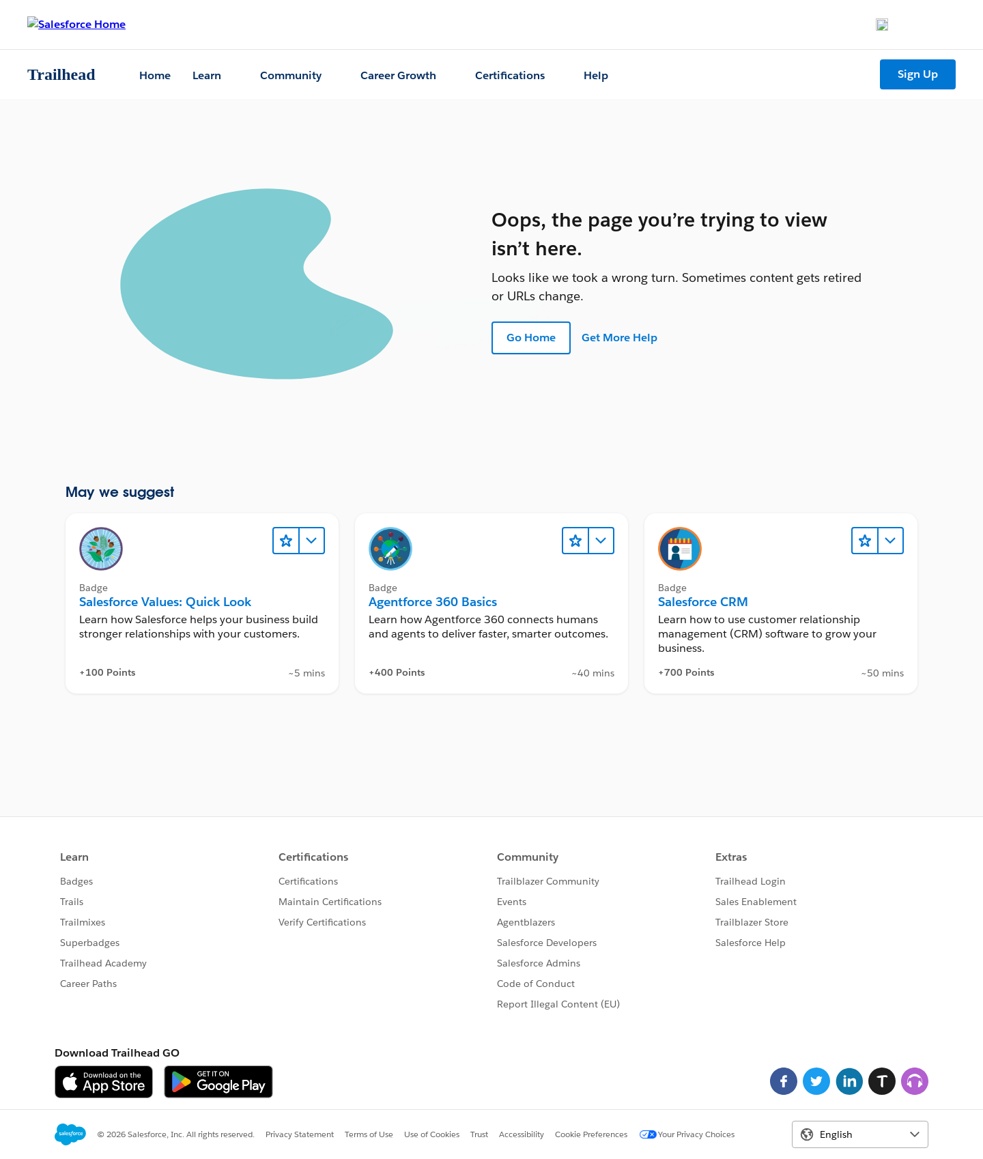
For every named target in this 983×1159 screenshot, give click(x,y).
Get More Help (619, 337)
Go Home (531, 337)
